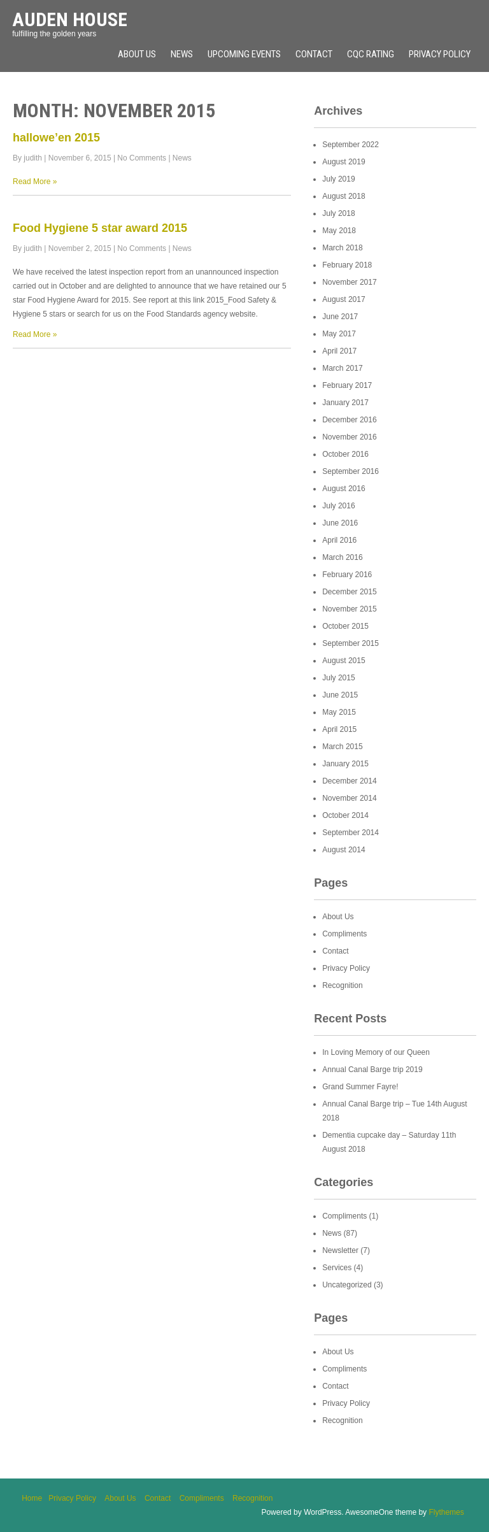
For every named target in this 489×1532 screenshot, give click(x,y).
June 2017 (340, 316)
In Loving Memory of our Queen (376, 1052)
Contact (313, 54)
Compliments (344, 933)
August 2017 (343, 299)
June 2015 (340, 695)
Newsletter (340, 1250)
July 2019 (338, 179)
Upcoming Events (244, 54)
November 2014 (349, 798)
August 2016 (343, 488)
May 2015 (339, 712)
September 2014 (350, 832)
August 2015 (343, 660)
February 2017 (347, 385)
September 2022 (350, 144)
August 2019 (343, 161)
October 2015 (345, 626)
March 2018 (342, 247)
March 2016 (342, 557)
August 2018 (343, 196)
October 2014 (345, 815)
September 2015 (350, 643)
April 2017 (339, 351)
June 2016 (340, 523)
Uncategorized (346, 1284)
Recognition (342, 985)
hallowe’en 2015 (56, 137)
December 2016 (349, 419)
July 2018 (338, 213)
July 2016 (338, 505)
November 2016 (349, 437)
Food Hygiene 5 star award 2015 (100, 228)
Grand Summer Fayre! (360, 1086)
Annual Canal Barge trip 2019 (372, 1069)
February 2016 (347, 574)
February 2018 (347, 265)
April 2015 (339, 729)
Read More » (35, 181)
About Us (137, 54)
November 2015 (349, 609)
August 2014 (343, 849)
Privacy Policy (440, 54)
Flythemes (446, 1512)
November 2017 (349, 282)
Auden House (69, 19)
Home (32, 1498)
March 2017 (342, 368)
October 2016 (345, 454)
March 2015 (342, 746)
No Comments (141, 158)
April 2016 (339, 540)
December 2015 (349, 591)
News (182, 54)
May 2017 (339, 333)
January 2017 (345, 402)
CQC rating (370, 54)
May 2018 (339, 230)
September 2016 (350, 471)
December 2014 (349, 781)
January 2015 (345, 763)
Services (336, 1267)
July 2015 (338, 677)
